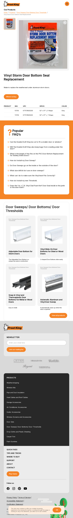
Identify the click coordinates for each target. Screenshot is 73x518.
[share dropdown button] (65, 22)
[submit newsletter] (16, 349)
